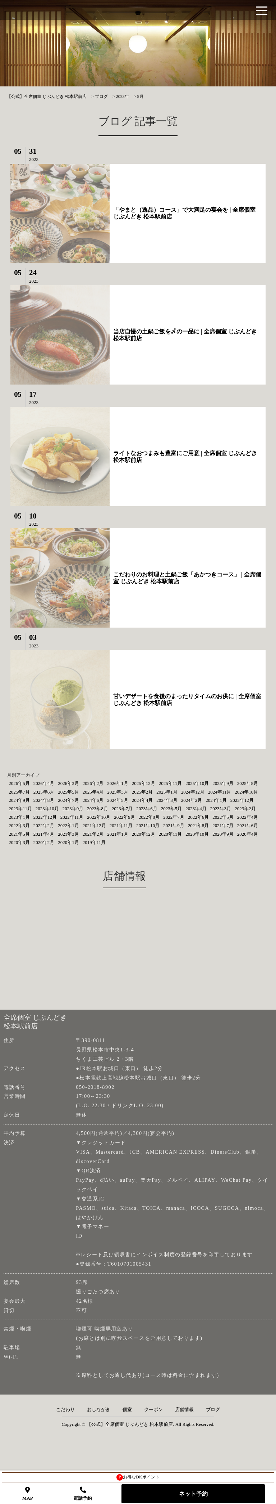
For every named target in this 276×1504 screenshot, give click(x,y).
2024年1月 (216, 800)
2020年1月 (68, 842)
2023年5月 (171, 808)
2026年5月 (19, 783)
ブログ (213, 1409)
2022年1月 (68, 825)
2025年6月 (44, 792)
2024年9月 (19, 800)
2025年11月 (170, 783)
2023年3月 (220, 808)
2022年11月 (72, 817)
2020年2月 (44, 842)
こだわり (65, 1409)
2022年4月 (247, 817)
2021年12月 (94, 825)
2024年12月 (192, 792)
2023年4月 (196, 808)
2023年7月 (122, 808)
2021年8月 (198, 825)
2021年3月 (68, 834)
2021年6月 (247, 825)
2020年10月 (197, 834)
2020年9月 (223, 834)
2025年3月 (117, 792)
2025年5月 (68, 792)
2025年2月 (142, 792)
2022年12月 (45, 817)
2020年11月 (170, 834)
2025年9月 (223, 783)
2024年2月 (191, 800)
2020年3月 (19, 842)
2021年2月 (93, 834)
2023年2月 (245, 808)
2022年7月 (173, 817)
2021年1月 (117, 834)
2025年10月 (197, 783)
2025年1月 (167, 792)
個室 (127, 1409)
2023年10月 (47, 808)
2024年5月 (117, 800)
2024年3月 (167, 800)
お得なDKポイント (137, 1477)
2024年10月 (246, 792)
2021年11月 (121, 825)
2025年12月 (143, 783)
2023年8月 (97, 808)
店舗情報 (184, 1409)
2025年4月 (93, 792)
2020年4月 (247, 834)
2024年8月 (44, 800)
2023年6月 (146, 808)
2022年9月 (124, 817)
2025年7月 (19, 792)
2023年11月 (20, 808)
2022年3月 (19, 825)
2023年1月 (19, 817)
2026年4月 (44, 783)
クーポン (153, 1409)
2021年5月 (19, 834)
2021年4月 (44, 834)
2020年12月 (143, 834)
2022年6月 (198, 817)
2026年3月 (68, 783)
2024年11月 (219, 792)
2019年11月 (94, 842)
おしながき (98, 1409)
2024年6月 (93, 800)
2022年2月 (44, 825)
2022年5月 (223, 817)
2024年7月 (68, 800)
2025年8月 (247, 783)
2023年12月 (242, 800)
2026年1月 (117, 783)
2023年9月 (73, 808)
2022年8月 (149, 817)
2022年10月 (98, 817)
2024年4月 (142, 800)
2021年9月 (173, 825)
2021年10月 (148, 825)
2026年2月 (93, 783)
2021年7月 (223, 825)
